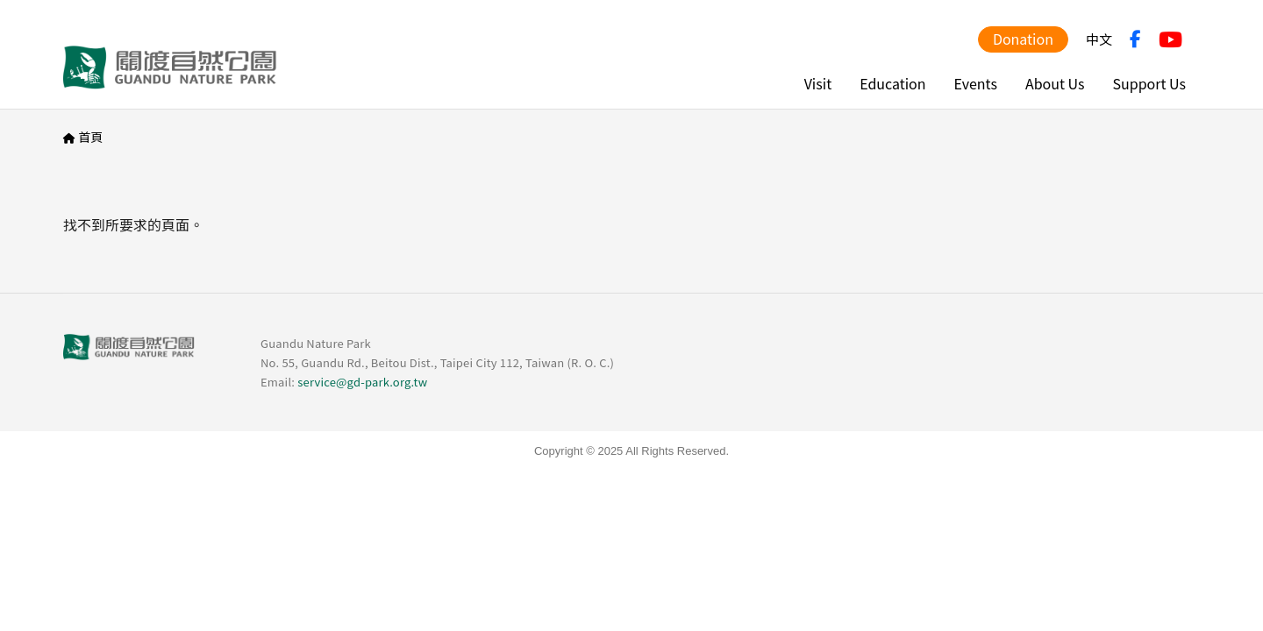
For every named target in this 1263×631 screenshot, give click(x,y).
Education (892, 83)
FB (1135, 39)
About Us (1055, 83)
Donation (1023, 38)
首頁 (90, 136)
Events (975, 83)
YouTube (1170, 39)
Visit (818, 83)
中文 (1099, 39)
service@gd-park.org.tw (362, 381)
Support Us (1149, 83)
